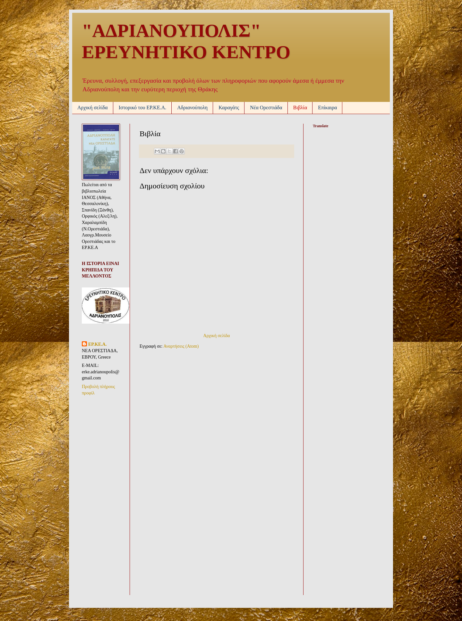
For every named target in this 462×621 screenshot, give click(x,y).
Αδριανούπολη (192, 107)
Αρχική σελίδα (92, 107)
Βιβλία (300, 107)
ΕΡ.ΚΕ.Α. (97, 344)
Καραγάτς (228, 107)
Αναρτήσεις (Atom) (181, 346)
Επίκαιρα (327, 107)
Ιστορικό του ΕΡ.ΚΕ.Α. (143, 107)
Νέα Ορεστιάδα (266, 107)
